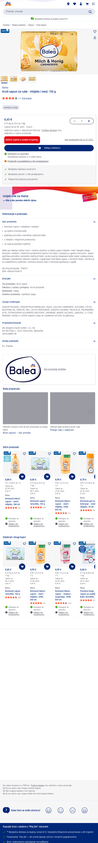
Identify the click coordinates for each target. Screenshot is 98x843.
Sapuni (31, 25)
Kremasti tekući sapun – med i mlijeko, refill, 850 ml (62, 505)
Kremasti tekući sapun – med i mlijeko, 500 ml (12, 502)
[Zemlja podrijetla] (49, 341)
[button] (93, 4)
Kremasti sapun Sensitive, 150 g (37, 502)
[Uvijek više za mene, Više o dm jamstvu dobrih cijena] (49, 198)
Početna (6, 25)
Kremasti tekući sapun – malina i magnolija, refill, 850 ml (63, 595)
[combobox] (49, 11)
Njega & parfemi (19, 25)
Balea (5, 87)
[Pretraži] (90, 11)
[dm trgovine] (68, 4)
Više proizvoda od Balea (35, 369)
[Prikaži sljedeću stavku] (90, 470)
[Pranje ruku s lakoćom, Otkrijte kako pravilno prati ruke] (72, 417)
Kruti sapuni (41, 25)
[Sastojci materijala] (49, 302)
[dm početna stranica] (8, 3)
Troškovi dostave (49, 130)
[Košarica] (87, 4)
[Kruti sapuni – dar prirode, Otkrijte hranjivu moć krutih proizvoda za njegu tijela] (25, 417)
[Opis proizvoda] (49, 221)
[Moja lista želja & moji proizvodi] (74, 4)
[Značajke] (49, 278)
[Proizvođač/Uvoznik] (49, 323)
